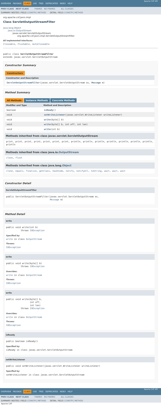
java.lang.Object (12, 28)
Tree (41, 3)
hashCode (58, 171)
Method (42, 12)
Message (96, 82)
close (9, 157)
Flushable (24, 44)
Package (17, 3)
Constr (32, 12)
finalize (31, 171)
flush (18, 157)
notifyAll (82, 171)
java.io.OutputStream (19, 30)
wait (107, 171)
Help (70, 3)
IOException (37, 230)
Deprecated (51, 3)
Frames (38, 9)
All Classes (67, 9)
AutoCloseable (41, 44)
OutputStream (69, 152)
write (47, 119)
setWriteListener (54, 114)
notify (70, 171)
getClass (44, 171)
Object (67, 165)
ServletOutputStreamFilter (23, 82)
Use (35, 3)
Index (63, 3)
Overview (6, 3)
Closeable (9, 44)
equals (19, 171)
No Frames (49, 9)
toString (96, 171)
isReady (48, 110)
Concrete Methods (63, 100)
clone (9, 171)
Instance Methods (37, 100)
